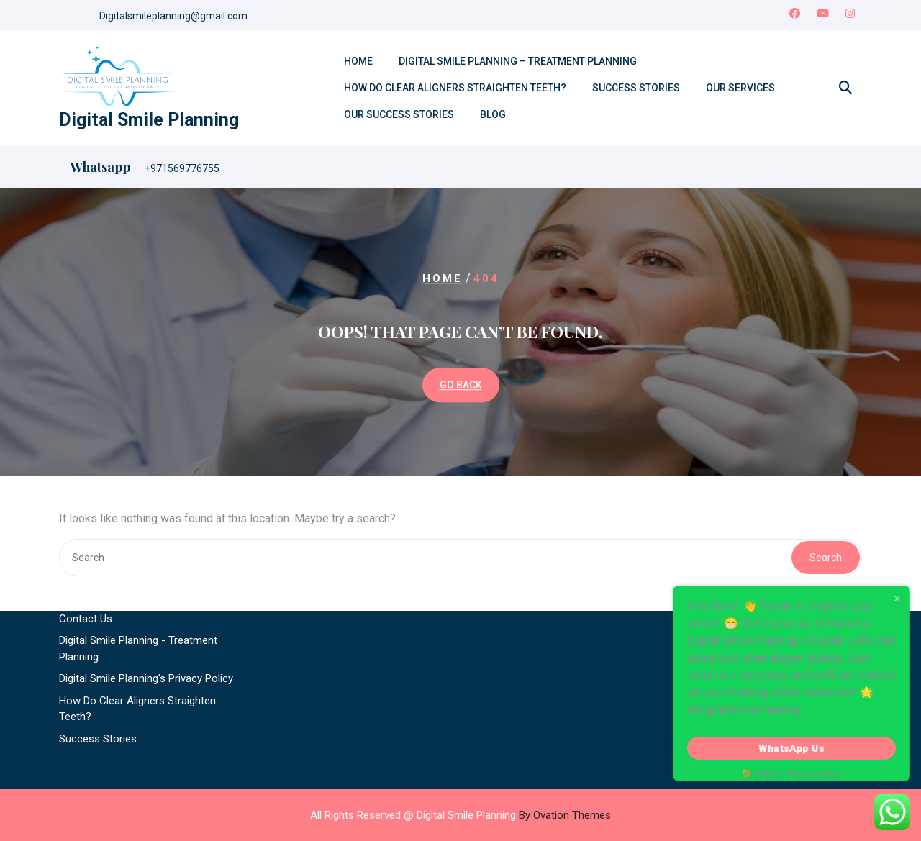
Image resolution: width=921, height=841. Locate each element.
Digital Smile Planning (149, 119)
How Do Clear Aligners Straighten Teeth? (455, 88)
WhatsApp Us (792, 748)
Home (358, 61)
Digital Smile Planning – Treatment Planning (518, 61)
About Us (81, 538)
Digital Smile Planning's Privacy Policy (146, 620)
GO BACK (461, 385)
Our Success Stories (399, 114)
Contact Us (85, 559)
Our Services (740, 88)
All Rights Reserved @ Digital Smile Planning (460, 815)
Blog (493, 114)
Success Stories (636, 88)
